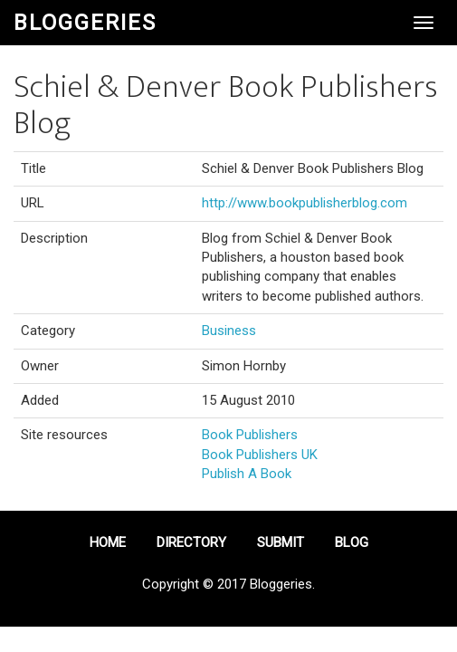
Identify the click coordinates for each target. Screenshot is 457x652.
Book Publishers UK (260, 454)
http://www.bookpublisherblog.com (304, 203)
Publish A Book (246, 473)
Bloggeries (85, 22)
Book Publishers (250, 435)
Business (229, 330)
